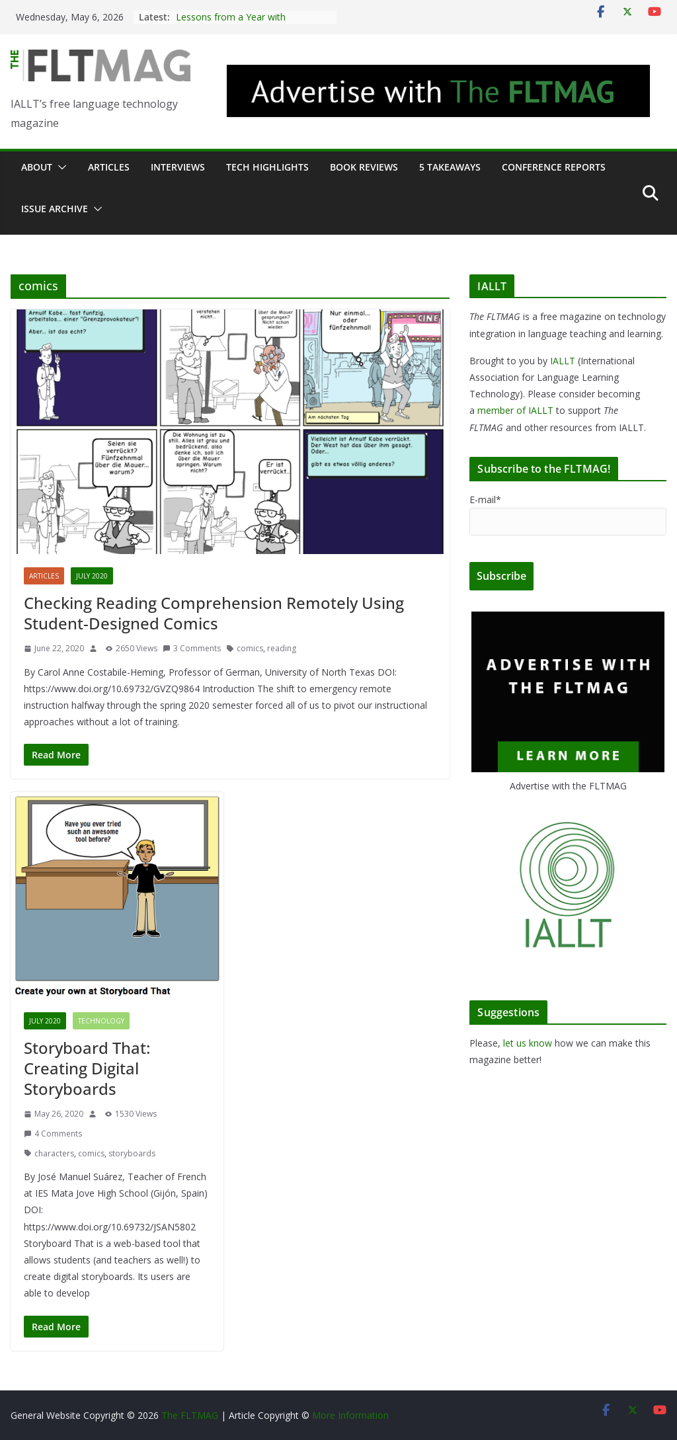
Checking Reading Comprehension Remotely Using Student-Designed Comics (214, 613)
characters (54, 1153)
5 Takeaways (450, 167)
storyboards (131, 1153)
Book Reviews (364, 167)
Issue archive (54, 208)
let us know (527, 1043)
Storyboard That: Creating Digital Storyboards (87, 1068)
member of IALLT (515, 410)
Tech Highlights (267, 167)
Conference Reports (554, 167)
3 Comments (192, 648)
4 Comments (53, 1133)
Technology (101, 1020)
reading (281, 648)
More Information (350, 1415)
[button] (59, 167)
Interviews (178, 167)
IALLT (562, 360)
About (36, 167)
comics (250, 648)
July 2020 (92, 575)
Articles (109, 167)
